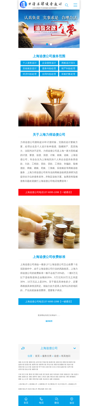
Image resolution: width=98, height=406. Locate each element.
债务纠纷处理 (49, 68)
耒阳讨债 (21, 367)
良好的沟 (46, 379)
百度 (46, 389)
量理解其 (72, 377)
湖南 (19, 362)
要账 (19, 377)
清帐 (30, 379)
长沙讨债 (25, 362)
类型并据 (35, 379)
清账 (30, 377)
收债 (40, 374)
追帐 (51, 379)
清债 (61, 374)
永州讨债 (39, 362)
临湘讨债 (63, 367)
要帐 (19, 379)
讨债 (19, 374)
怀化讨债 (50, 364)
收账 (39, 377)
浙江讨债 (25, 374)
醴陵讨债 (63, 364)
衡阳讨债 (32, 362)
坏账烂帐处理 (68, 74)
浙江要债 (35, 374)
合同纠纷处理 (49, 74)
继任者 (52, 377)
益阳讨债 (21, 364)
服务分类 (46, 356)
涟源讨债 (35, 367)
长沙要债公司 (52, 384)
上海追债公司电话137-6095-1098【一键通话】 (49, 192)
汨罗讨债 (70, 367)
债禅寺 (34, 377)
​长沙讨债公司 (62, 384)
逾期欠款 (25, 377)
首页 (37, 356)
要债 (30, 374)
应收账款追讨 (30, 68)
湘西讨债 (35, 369)
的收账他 (56, 379)
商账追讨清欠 (68, 63)
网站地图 (41, 389)
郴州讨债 (72, 362)
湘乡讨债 (70, 364)
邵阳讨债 (65, 362)
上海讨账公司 (23, 384)
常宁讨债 (42, 367)
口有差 (43, 377)
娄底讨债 (28, 364)
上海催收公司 (72, 384)
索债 (56, 377)
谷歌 (49, 389)
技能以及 (67, 374)
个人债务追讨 (30, 63)
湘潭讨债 (35, 364)
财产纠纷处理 (68, 68)
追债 (56, 356)
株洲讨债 (52, 362)
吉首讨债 (48, 367)
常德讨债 (45, 362)
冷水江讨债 (56, 367)
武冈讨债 (21, 369)
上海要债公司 (42, 384)
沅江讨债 (28, 367)
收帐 (40, 379)
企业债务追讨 (49, 63)
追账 (48, 377)
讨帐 (67, 377)
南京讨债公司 (32, 389)
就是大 (76, 374)
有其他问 (65, 356)
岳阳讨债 (59, 362)
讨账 (72, 374)
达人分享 (25, 379)
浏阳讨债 (57, 364)
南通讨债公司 (23, 389)
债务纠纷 (62, 377)
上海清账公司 (32, 384)
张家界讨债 (42, 364)
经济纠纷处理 (30, 74)
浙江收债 (46, 374)
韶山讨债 (28, 369)
